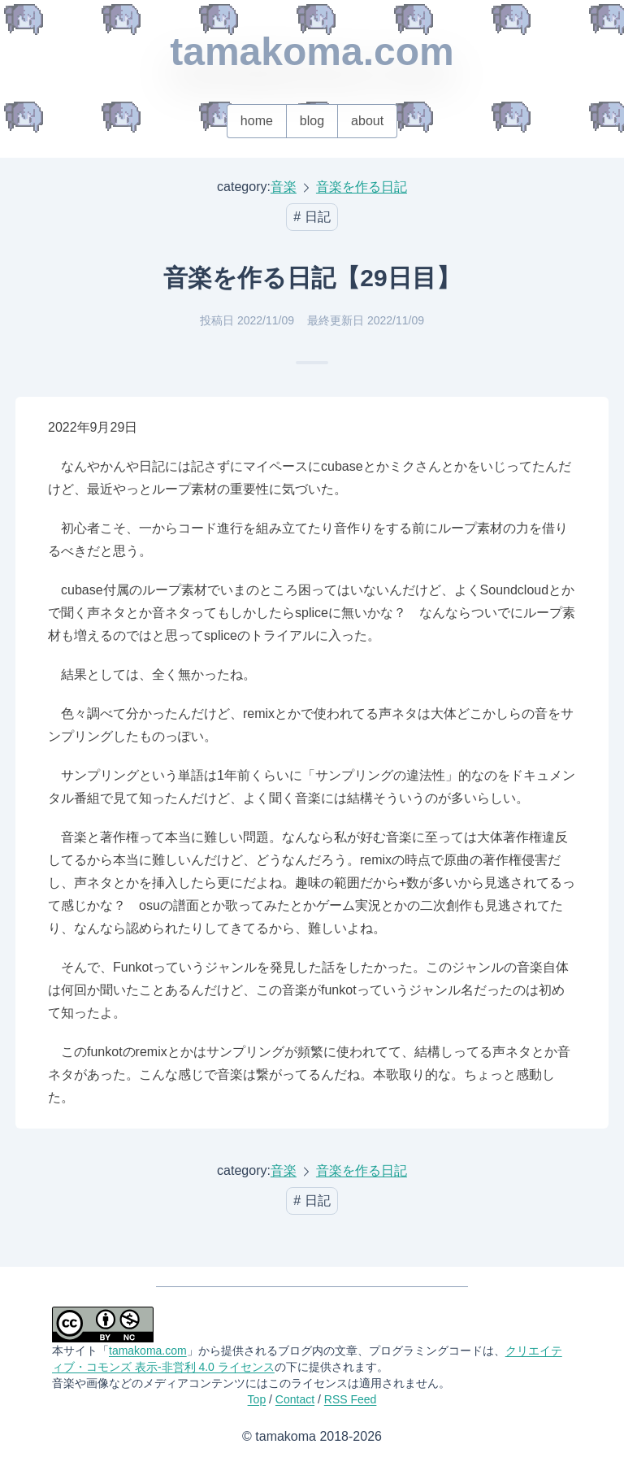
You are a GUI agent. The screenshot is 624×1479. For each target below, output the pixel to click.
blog (312, 121)
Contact (294, 1399)
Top (257, 1399)
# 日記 (311, 217)
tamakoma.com (311, 52)
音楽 (284, 187)
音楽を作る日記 (361, 187)
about (367, 121)
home (256, 121)
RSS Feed (350, 1399)
